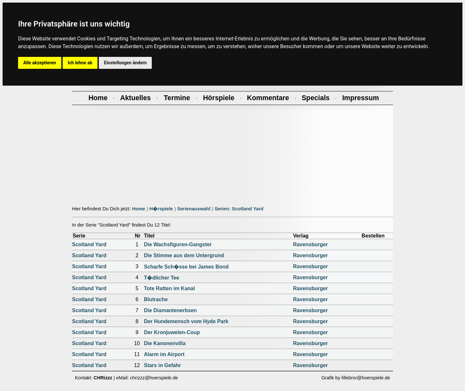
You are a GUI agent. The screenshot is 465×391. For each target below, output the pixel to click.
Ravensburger (310, 244)
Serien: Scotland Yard (238, 208)
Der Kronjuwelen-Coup (172, 332)
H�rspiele (161, 208)
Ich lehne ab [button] (80, 62)
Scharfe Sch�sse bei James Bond (186, 266)
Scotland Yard (89, 244)
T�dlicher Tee (161, 277)
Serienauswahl (194, 208)
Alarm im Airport (164, 354)
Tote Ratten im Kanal (169, 288)
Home (138, 208)
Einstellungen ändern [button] (125, 62)
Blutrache (156, 299)
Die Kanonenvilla (165, 343)
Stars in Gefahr (162, 365)
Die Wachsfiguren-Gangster (178, 244)
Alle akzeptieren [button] (39, 62)
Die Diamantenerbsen (170, 310)
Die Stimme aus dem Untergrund (184, 255)
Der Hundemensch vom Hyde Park (186, 321)
